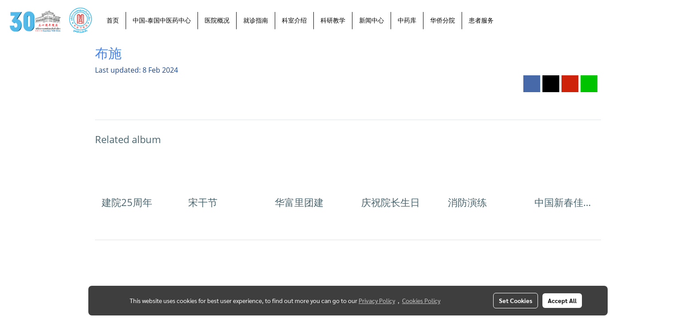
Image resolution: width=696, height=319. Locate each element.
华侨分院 (442, 20)
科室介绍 (294, 20)
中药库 (407, 20)
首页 (113, 20)
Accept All (562, 300)
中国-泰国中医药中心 (162, 20)
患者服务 (481, 20)
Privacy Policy (377, 300)
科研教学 (332, 20)
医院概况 (217, 20)
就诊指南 (255, 20)
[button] (508, 20)
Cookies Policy (421, 300)
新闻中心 (371, 20)
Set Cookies (515, 300)
